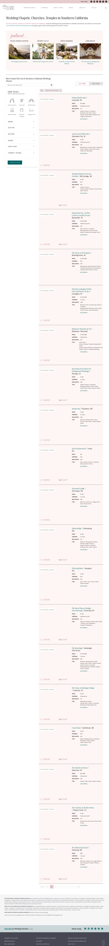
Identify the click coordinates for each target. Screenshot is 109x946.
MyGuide (39, 920)
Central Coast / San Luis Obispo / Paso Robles (66, 877)
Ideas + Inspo (58, 7)
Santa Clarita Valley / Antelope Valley (41, 881)
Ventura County (69, 881)
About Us (82, 7)
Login (70, 929)
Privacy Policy (30, 943)
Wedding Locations (11, 917)
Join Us (94, 7)
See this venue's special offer (64, 202)
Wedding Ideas (9, 920)
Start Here (84, 1)
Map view (95, 83)
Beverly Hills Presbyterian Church (43, 61)
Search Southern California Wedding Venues (41, 877)
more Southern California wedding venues (19, 25)
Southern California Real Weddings (39, 891)
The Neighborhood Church (19, 61)
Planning (44, 7)
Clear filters (15, 159)
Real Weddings (9, 923)
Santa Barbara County (24, 881)
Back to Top (103, 920)
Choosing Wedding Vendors (46, 917)
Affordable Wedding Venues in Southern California (29, 883)
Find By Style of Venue (80, 881)
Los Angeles (82, 877)
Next (78, 866)
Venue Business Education (77, 917)
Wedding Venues (29, 7)
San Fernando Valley (96, 879)
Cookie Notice (38, 943)
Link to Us (71, 923)
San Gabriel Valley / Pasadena (16, 889)
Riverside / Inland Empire (52, 879)
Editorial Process (42, 923)
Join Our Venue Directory (77, 920)
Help (69, 926)
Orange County (15, 879)
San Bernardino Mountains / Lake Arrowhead (71, 879)
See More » (85, 119)
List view (82, 83)
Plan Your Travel (10, 926)
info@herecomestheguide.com (54, 894)
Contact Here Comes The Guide (79, 932)
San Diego (87, 879)
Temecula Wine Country (58, 881)
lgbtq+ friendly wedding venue (46, 163)
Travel (71, 7)
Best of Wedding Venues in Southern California (44, 885)
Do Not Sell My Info (48, 943)
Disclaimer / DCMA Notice (45, 926)
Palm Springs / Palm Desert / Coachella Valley (32, 879)
